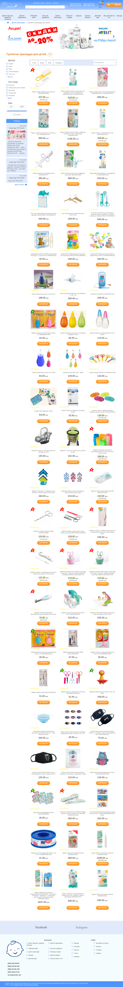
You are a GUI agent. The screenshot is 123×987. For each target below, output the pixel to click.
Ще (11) (9, 77)
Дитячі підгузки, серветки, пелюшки (7, 15)
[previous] (9, 36)
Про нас (48, 3)
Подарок (58, 63)
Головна (97, 950)
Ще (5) (9, 98)
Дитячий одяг (98, 14)
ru (101, 7)
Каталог (97, 946)
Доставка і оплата (39, 3)
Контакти (55, 3)
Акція (42, 63)
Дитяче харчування (22, 14)
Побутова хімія (33, 14)
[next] (113, 36)
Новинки (75, 956)
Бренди (119, 14)
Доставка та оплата (101, 943)
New (49, 63)
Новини (97, 953)
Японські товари (69, 14)
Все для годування (45, 14)
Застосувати (17, 114)
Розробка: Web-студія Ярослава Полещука (25, 985)
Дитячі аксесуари (57, 14)
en (101, 5)
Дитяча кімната (87, 14)
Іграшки (78, 14)
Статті (75, 953)
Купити (43, 103)
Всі (34, 63)
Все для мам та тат (109, 14)
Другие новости (21, 184)
